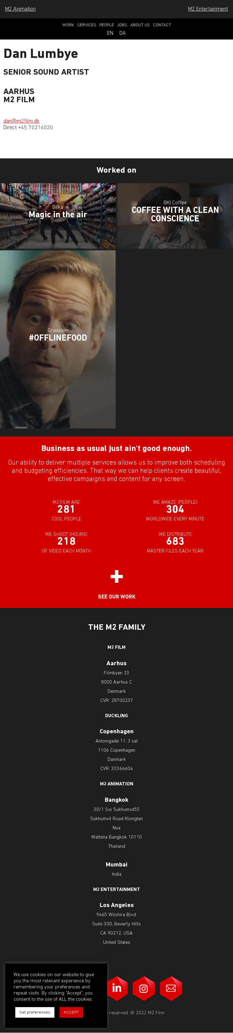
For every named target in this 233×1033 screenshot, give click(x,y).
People (106, 25)
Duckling (116, 716)
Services (86, 25)
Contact (162, 25)
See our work (116, 597)
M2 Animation (20, 9)
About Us (140, 25)
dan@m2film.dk (21, 121)
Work (68, 25)
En (110, 33)
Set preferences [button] (34, 1012)
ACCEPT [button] (71, 1012)
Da (122, 33)
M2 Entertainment (208, 9)
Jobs (122, 25)
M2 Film (116, 647)
